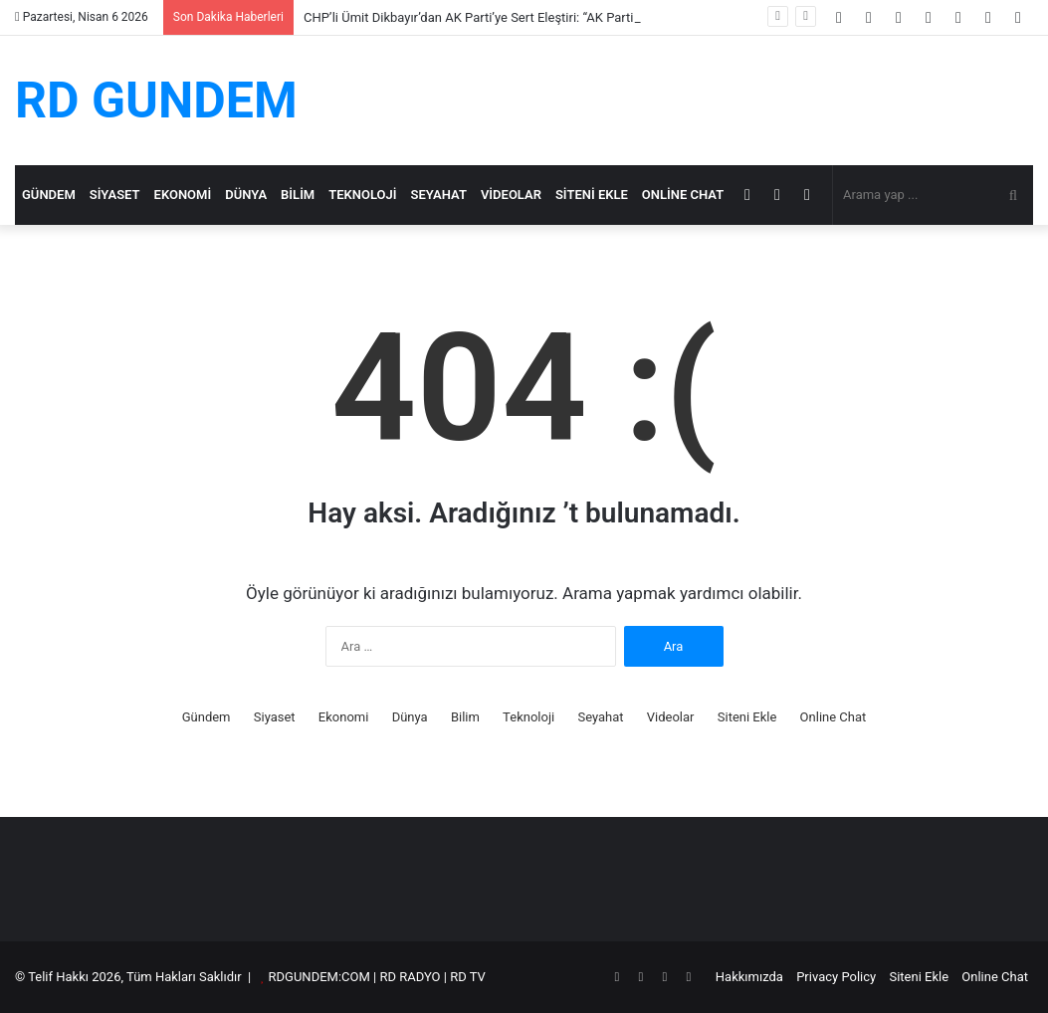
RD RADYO (409, 976)
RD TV (468, 976)
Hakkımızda (749, 976)
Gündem (49, 194)
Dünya (246, 194)
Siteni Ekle (591, 194)
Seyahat (439, 194)
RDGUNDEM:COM (319, 976)
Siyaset (115, 194)
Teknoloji (362, 194)
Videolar (511, 194)
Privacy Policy (836, 976)
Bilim (297, 194)
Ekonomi (183, 194)
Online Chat (683, 194)
